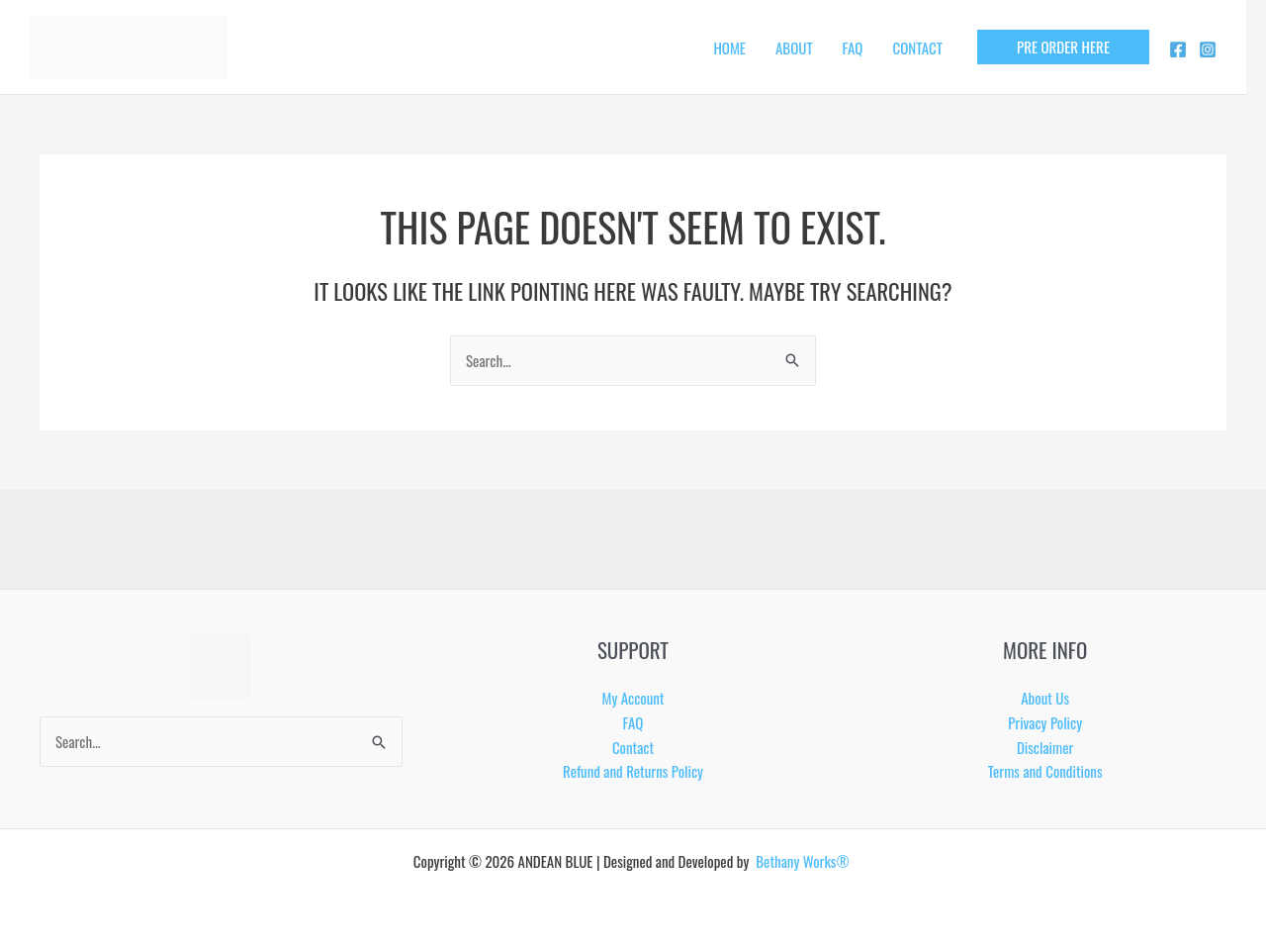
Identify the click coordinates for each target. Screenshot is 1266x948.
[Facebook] (1178, 49)
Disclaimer (1045, 747)
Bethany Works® (804, 861)
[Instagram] (1208, 49)
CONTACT (917, 47)
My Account (633, 698)
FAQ (853, 47)
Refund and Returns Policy (633, 771)
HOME (729, 47)
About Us (1045, 698)
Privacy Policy (1045, 722)
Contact (633, 747)
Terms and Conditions (1045, 771)
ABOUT (794, 47)
